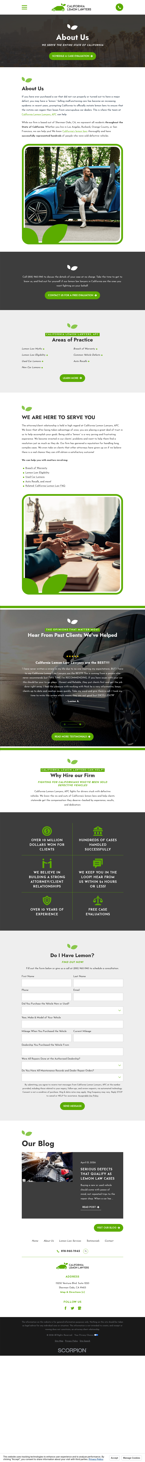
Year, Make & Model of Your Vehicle (41, 1017)
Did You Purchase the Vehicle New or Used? (45, 1004)
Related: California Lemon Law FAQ (45, 486)
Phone (25, 990)
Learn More (72, 378)
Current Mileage (82, 1031)
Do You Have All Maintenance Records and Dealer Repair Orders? (58, 1071)
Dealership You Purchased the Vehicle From (45, 1045)
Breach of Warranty (36, 468)
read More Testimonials (72, 736)
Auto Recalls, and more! (38, 481)
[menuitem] (59, 1341)
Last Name (79, 976)
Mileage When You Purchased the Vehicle (44, 1031)
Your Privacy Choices (86, 1335)
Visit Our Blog (108, 1227)
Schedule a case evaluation (72, 56)
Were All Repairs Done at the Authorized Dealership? (51, 1059)
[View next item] (80, 724)
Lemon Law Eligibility (37, 473)
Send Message (72, 1106)
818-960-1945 (70, 1251)
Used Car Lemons (35, 477)
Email (76, 990)
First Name (28, 976)
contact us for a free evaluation (72, 295)
